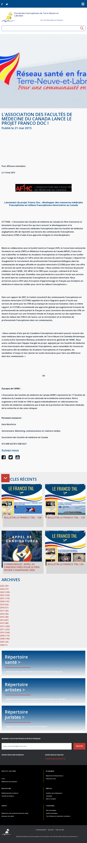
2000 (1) (3, 645)
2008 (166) (5, 638)
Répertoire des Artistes (9, 781)
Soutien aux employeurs (54, 793)
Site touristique (51, 810)
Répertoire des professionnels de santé (15, 813)
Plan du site (60, 830)
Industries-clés (51, 779)
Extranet (51, 830)
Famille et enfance (8, 796)
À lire (3, 779)
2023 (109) (5, 592)
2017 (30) (4, 610)
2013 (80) (4, 623)
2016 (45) (4, 614)
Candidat (49, 796)
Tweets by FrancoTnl (55, 758)
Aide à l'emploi (51, 799)
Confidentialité (41, 830)
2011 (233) (5, 629)
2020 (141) (5, 601)
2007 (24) (4, 641)
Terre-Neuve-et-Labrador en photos (58, 816)
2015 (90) (4, 617)
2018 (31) (4, 607)
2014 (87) (4, 620)
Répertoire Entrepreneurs (54, 776)
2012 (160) (5, 626)
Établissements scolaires (10, 793)
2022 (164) (5, 595)
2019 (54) (4, 604)
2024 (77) (4, 589)
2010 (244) (5, 632)
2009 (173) (5, 635)
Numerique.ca (74, 836)
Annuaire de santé (8, 816)
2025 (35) (4, 586)
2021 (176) (5, 598)
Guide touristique (52, 813)
